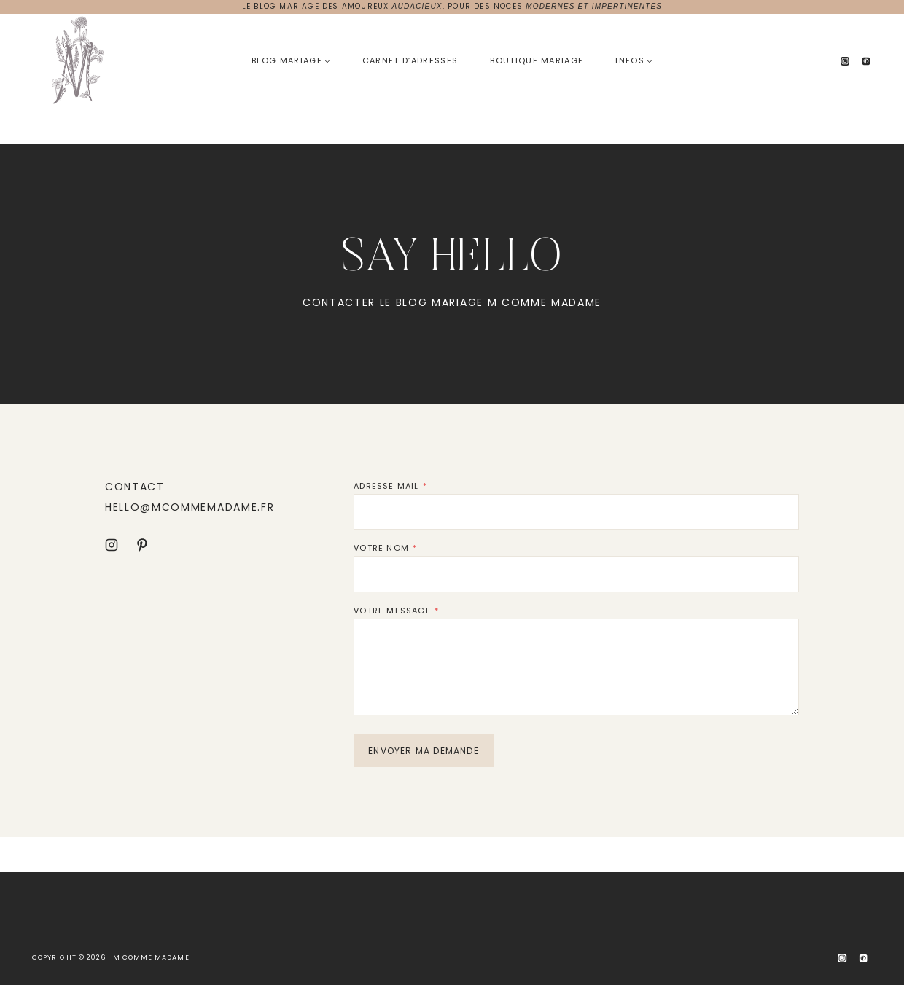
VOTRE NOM (385, 548)
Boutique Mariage (536, 60)
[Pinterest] (866, 61)
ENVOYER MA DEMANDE (423, 751)
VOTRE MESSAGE (396, 610)
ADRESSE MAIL (390, 486)
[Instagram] (845, 61)
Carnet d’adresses (410, 60)
